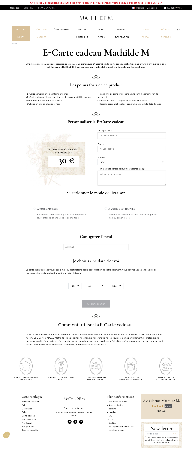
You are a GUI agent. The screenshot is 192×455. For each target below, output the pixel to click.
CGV (110, 419)
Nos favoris (27, 423)
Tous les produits (30, 430)
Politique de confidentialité (121, 426)
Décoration (27, 408)
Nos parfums (28, 426)
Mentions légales (116, 430)
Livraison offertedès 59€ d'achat (96, 378)
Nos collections (29, 419)
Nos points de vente (117, 401)
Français (138, 8)
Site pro (28, 8)
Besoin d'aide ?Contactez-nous (165, 378)
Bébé (24, 412)
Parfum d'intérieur (30, 401)
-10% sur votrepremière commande (130, 378)
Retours (112, 408)
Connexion (152, 8)
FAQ (110, 416)
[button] (6, 435)
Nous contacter (115, 405)
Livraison (112, 412)
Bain (24, 405)
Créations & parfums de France (26, 378)
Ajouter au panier (96, 304)
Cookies (112, 423)
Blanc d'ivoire (46, 8)
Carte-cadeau (28, 416)
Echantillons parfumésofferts (61, 378)
